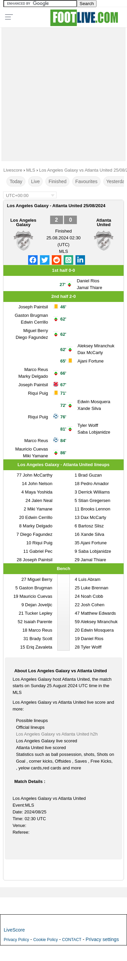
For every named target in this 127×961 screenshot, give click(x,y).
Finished (57, 181)
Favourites (86, 181)
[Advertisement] (63, 92)
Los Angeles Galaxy (23, 222)
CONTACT (71, 939)
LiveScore (14, 930)
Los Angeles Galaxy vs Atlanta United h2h (57, 734)
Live (35, 181)
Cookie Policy (45, 939)
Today (15, 181)
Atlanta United (103, 222)
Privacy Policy (16, 939)
